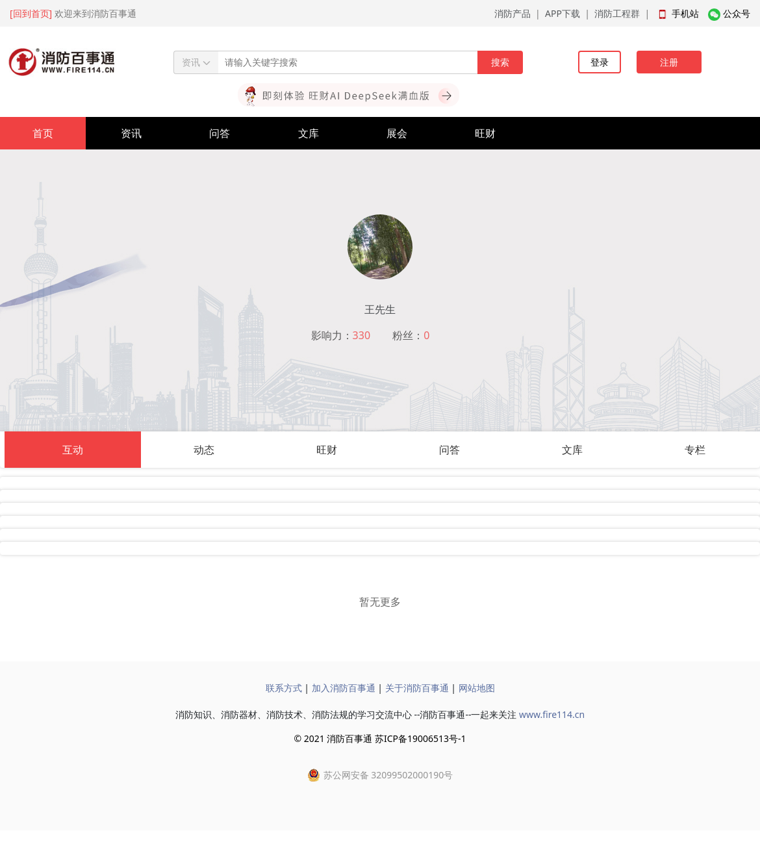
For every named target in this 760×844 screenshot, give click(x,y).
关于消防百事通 (417, 688)
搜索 (500, 62)
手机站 (685, 13)
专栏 (695, 449)
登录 (599, 62)
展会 (396, 133)
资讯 (131, 133)
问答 (219, 133)
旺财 (485, 133)
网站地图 (477, 688)
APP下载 (562, 13)
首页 (42, 133)
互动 (72, 449)
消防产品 (512, 13)
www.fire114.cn (552, 714)
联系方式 (284, 688)
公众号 (736, 13)
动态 (204, 449)
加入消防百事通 (343, 688)
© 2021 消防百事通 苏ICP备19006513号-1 (380, 738)
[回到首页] (31, 13)
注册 (669, 62)
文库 (308, 133)
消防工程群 (617, 13)
